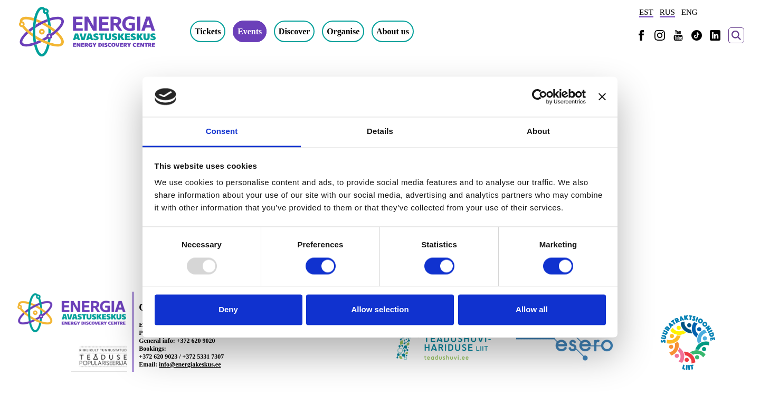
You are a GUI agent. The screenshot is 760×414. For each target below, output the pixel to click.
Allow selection (379, 309)
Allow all (532, 309)
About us (392, 31)
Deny (228, 309)
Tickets (208, 31)
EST (646, 12)
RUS (667, 12)
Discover (294, 31)
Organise (343, 31)
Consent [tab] (222, 131)
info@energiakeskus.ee (190, 364)
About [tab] (538, 131)
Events (250, 31)
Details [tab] (380, 131)
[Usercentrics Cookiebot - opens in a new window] (539, 96)
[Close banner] (602, 96)
